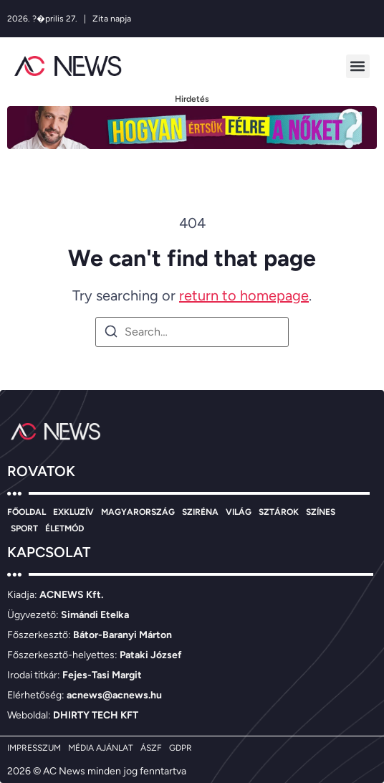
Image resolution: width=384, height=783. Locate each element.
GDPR (180, 748)
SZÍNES (320, 512)
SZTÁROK (279, 512)
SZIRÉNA (200, 512)
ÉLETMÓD (64, 528)
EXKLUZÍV (73, 512)
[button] (358, 66)
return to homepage (244, 295)
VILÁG (238, 512)
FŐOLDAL (26, 512)
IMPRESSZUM (34, 748)
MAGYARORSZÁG (138, 512)
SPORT (24, 528)
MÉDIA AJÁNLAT (100, 748)
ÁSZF (151, 748)
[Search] (111, 333)
